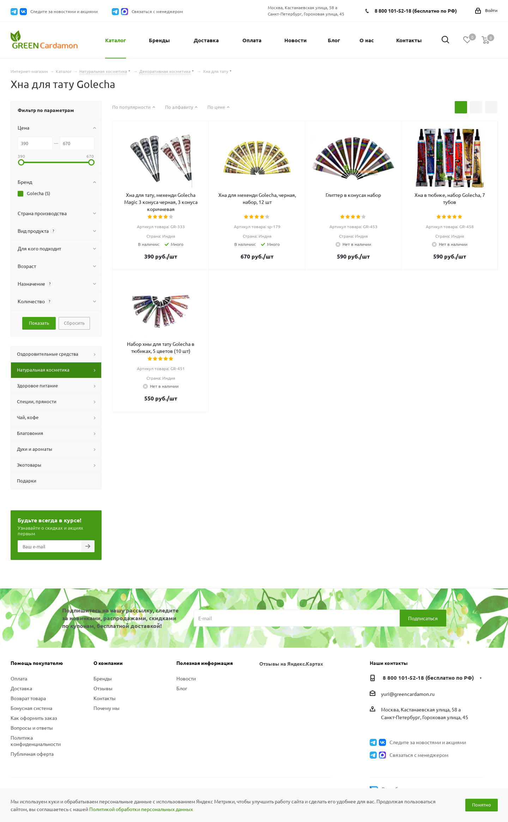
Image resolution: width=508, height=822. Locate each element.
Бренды (102, 678)
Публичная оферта (32, 754)
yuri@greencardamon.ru (408, 694)
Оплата (19, 678)
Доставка (21, 688)
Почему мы (106, 708)
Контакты (104, 698)
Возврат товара (28, 698)
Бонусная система (31, 708)
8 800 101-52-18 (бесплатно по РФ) (416, 10)
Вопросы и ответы (32, 727)
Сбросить (74, 323)
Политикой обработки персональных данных (141, 809)
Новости (186, 678)
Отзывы (103, 688)
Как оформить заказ (34, 718)
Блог (181, 688)
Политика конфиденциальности (36, 740)
